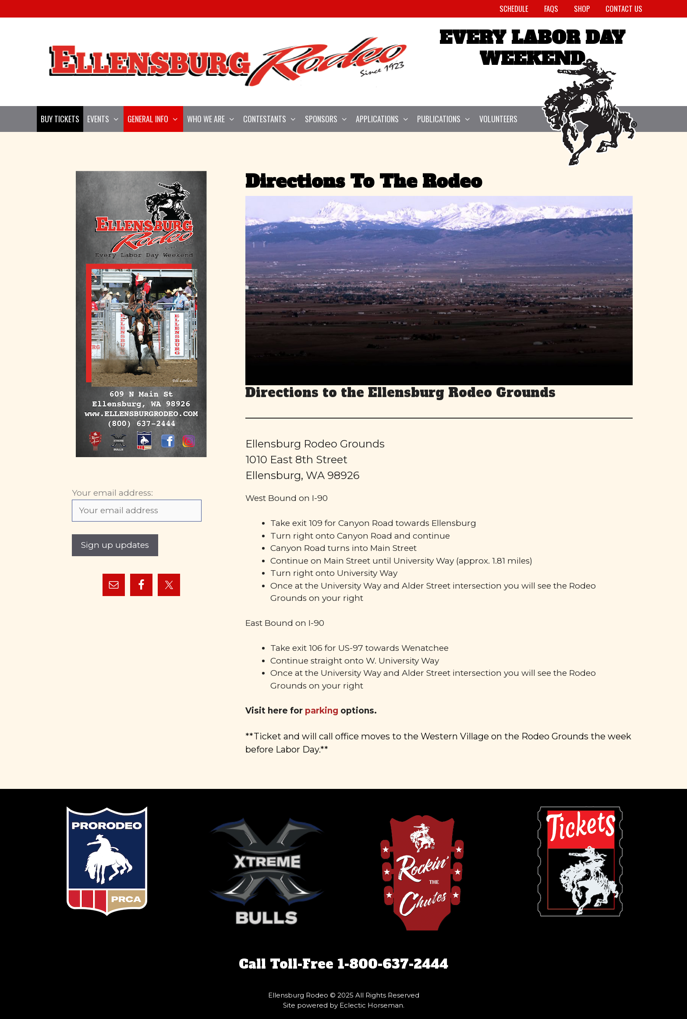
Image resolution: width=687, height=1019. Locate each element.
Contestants (272, 119)
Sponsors (328, 119)
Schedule (513, 8)
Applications (384, 119)
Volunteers (498, 118)
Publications (446, 119)
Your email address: (112, 493)
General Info (155, 119)
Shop (582, 8)
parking (321, 711)
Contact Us (624, 8)
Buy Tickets (60, 118)
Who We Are (213, 119)
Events (105, 119)
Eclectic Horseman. (372, 1005)
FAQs (551, 8)
